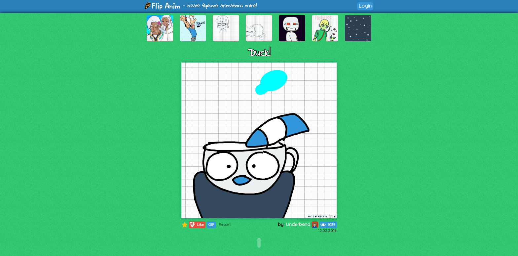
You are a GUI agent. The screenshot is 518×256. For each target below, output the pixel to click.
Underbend (302, 224)
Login (365, 6)
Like (196, 224)
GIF (211, 224)
